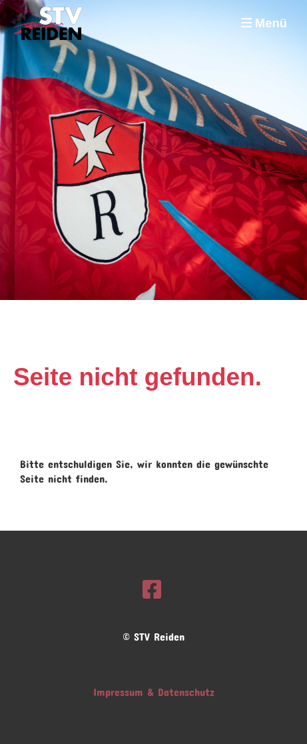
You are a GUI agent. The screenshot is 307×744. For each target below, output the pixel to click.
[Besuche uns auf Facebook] (152, 585)
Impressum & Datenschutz (153, 689)
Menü (264, 23)
